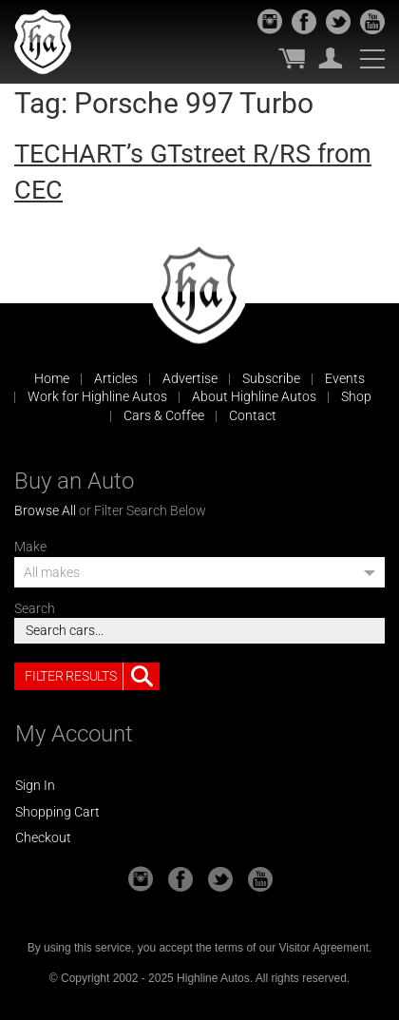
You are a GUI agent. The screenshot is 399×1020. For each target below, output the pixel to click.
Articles (116, 378)
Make (30, 546)
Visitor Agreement (323, 947)
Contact (252, 415)
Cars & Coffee (164, 415)
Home (51, 378)
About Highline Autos (254, 396)
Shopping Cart (57, 811)
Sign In (35, 785)
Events (345, 378)
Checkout (43, 837)
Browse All (45, 510)
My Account (330, 58)
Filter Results (92, 677)
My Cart (291, 58)
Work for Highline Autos (97, 396)
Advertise (190, 378)
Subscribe (271, 378)
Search (34, 608)
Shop (356, 396)
